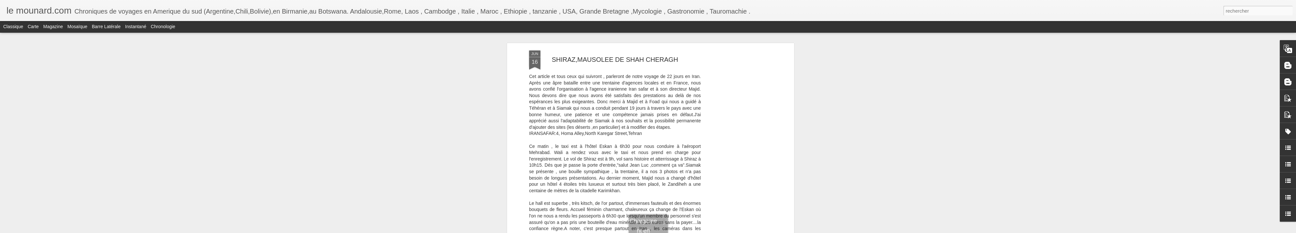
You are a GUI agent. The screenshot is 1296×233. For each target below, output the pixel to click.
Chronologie (163, 26)
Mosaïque (77, 26)
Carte (33, 26)
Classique (13, 26)
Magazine (53, 26)
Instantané (135, 26)
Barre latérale (106, 26)
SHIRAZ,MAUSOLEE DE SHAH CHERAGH (615, 59)
